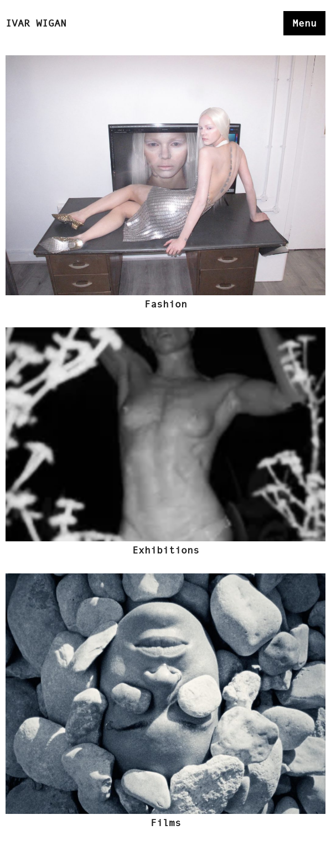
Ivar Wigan (36, 23)
